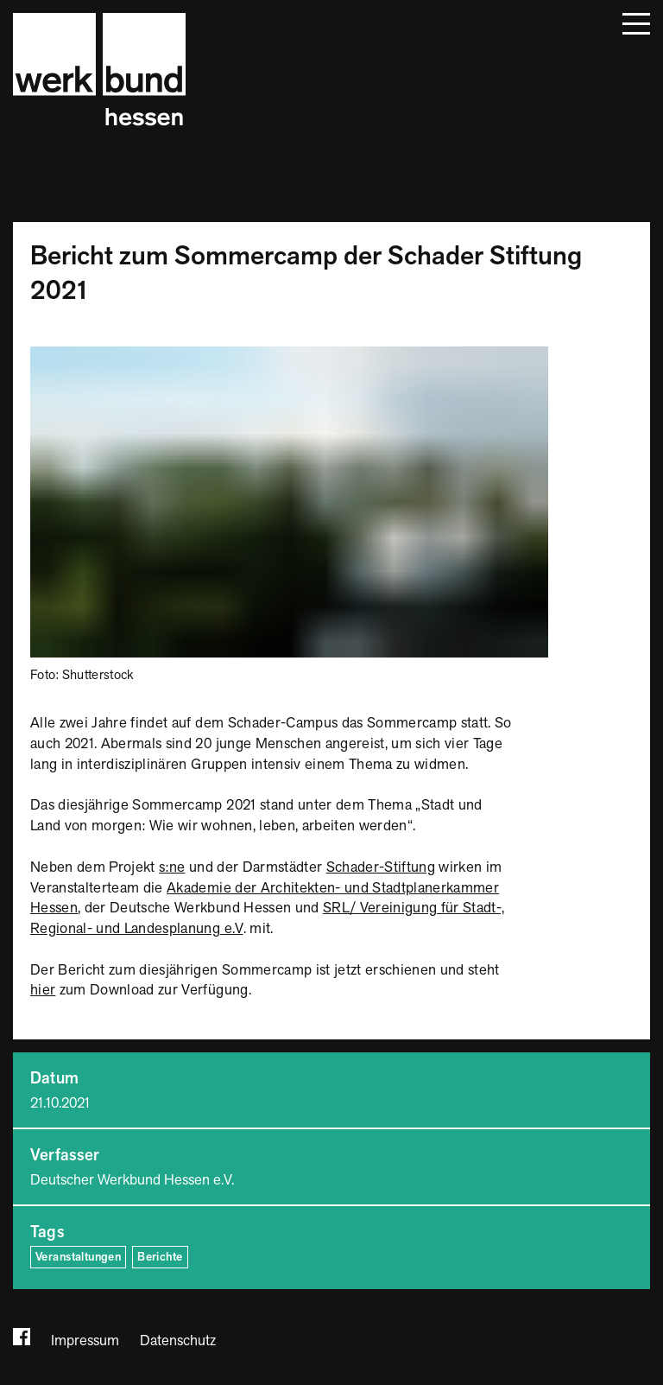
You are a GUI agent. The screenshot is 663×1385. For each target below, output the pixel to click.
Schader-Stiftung (380, 867)
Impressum (85, 1340)
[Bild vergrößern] (289, 355)
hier (42, 990)
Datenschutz (178, 1340)
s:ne (172, 867)
